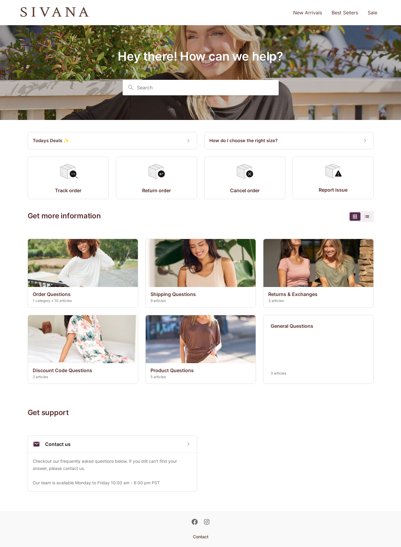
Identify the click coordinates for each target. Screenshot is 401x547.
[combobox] (201, 87)
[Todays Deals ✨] (112, 140)
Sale (372, 13)
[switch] (361, 216)
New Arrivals (307, 13)
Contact (200, 536)
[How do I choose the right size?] (289, 140)
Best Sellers (345, 13)
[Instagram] (206, 522)
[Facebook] (194, 522)
